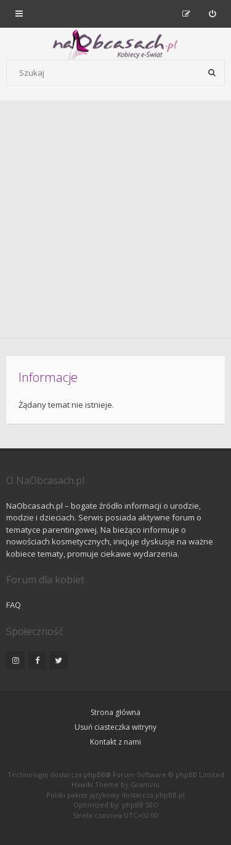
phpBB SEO (140, 804)
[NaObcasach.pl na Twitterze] (58, 660)
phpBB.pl (170, 794)
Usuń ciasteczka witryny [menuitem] (115, 727)
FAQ (13, 604)
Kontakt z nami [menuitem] (115, 742)
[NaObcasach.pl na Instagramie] (15, 660)
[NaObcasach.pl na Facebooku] (37, 660)
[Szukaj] (212, 72)
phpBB (94, 774)
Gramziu (145, 784)
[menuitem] (212, 13)
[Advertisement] (115, 222)
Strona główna (115, 712)
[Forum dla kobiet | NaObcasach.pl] (69, 44)
